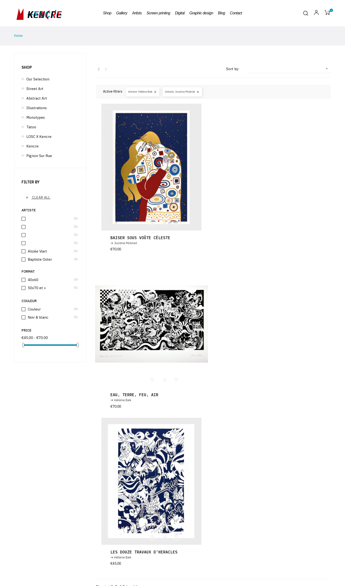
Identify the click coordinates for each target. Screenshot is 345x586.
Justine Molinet (126, 243)
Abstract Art (36, 98)
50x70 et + (50, 288)
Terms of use (269, 569)
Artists (265, 575)
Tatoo (31, 127)
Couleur (50, 309)
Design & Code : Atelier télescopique (287, 557)
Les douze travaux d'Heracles (144, 394)
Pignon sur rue (39, 155)
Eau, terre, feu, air (257, 237)
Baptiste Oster (50, 259)
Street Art (34, 88)
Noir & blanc (50, 317)
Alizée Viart (50, 251)
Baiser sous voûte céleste (141, 237)
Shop (27, 67)
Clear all (37, 197)
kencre (44, 13)
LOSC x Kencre (39, 136)
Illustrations (36, 108)
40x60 (50, 279)
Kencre (32, 146)
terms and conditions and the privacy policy (180, 515)
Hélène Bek (245, 243)
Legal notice (269, 563)
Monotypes (35, 117)
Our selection (37, 79)
